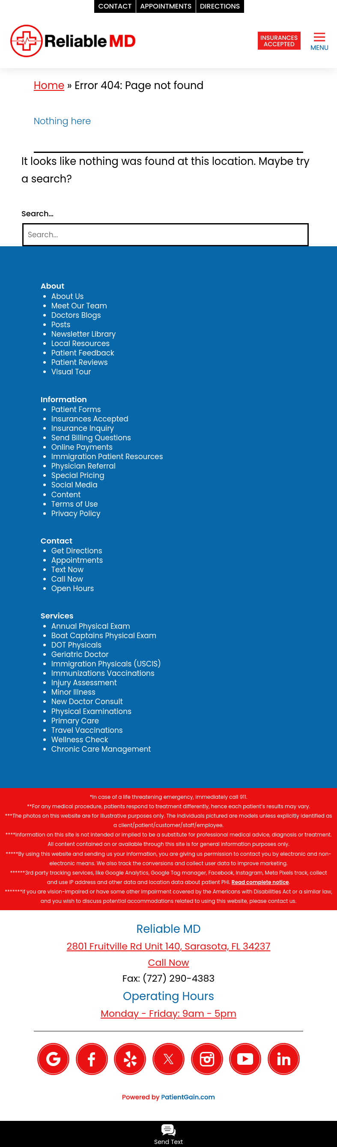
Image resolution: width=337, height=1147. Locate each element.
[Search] (165, 235)
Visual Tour (71, 372)
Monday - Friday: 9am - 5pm (168, 1013)
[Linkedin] (283, 1058)
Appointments (77, 560)
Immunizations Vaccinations (103, 673)
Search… (37, 213)
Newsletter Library (83, 334)
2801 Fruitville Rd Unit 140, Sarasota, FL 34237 (169, 946)
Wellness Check (79, 740)
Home (49, 85)
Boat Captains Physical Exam (104, 635)
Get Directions (76, 551)
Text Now (67, 570)
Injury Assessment (84, 683)
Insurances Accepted (89, 419)
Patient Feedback (82, 353)
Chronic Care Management (101, 749)
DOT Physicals (76, 645)
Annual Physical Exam (90, 626)
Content (66, 495)
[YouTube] (245, 1058)
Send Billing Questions (91, 438)
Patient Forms (76, 409)
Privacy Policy (76, 513)
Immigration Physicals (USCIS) (106, 664)
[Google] (53, 1058)
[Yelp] (130, 1058)
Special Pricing (77, 475)
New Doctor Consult (87, 701)
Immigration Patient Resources (107, 456)
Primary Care (75, 721)
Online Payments (82, 447)
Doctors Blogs (76, 315)
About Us (67, 296)
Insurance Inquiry (82, 428)
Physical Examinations (91, 711)
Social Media (74, 485)
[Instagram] (207, 1058)
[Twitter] (168, 1058)
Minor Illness (73, 692)
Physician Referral (83, 466)
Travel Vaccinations (87, 730)
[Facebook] (92, 1058)
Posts (61, 325)
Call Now (67, 579)
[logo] (73, 40)
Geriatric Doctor (80, 654)
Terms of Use (74, 504)
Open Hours (72, 588)
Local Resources (80, 343)
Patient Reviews (79, 362)
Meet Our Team (79, 306)
